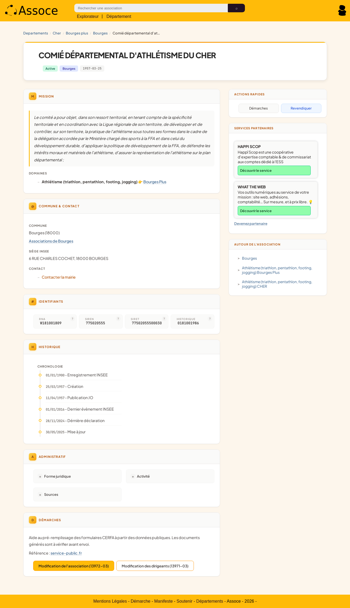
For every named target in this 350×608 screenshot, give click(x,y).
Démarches (258, 108)
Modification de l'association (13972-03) (74, 566)
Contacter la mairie (59, 277)
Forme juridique (57, 476)
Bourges (100, 33)
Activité (143, 476)
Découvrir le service (256, 170)
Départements (209, 601)
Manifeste (163, 601)
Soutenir (184, 601)
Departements (35, 33)
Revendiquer (301, 108)
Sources (51, 494)
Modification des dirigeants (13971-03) (155, 566)
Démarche (141, 601)
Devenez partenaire (250, 223)
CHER (57, 33)
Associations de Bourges (51, 241)
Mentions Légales (110, 601)
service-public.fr (66, 553)
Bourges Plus (77, 33)
